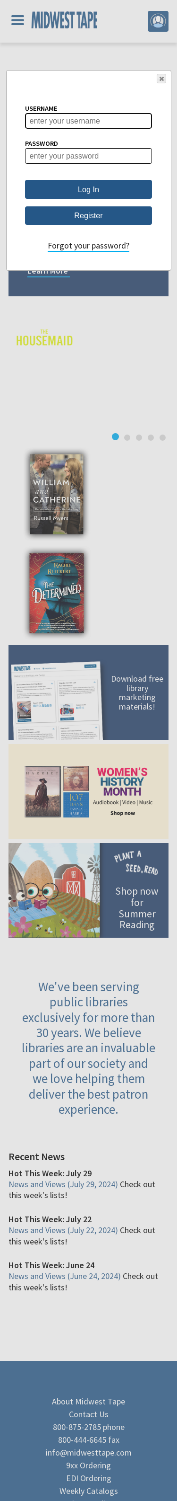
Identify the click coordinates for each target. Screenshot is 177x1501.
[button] (161, 78)
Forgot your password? (88, 245)
